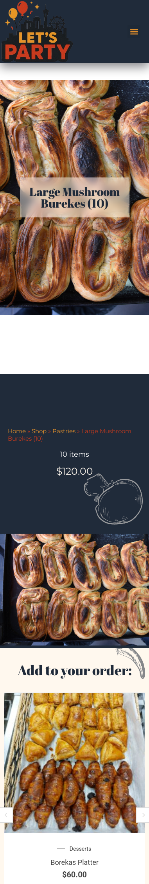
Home (17, 473)
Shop (39, 473)
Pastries (63, 473)
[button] (133, 31)
